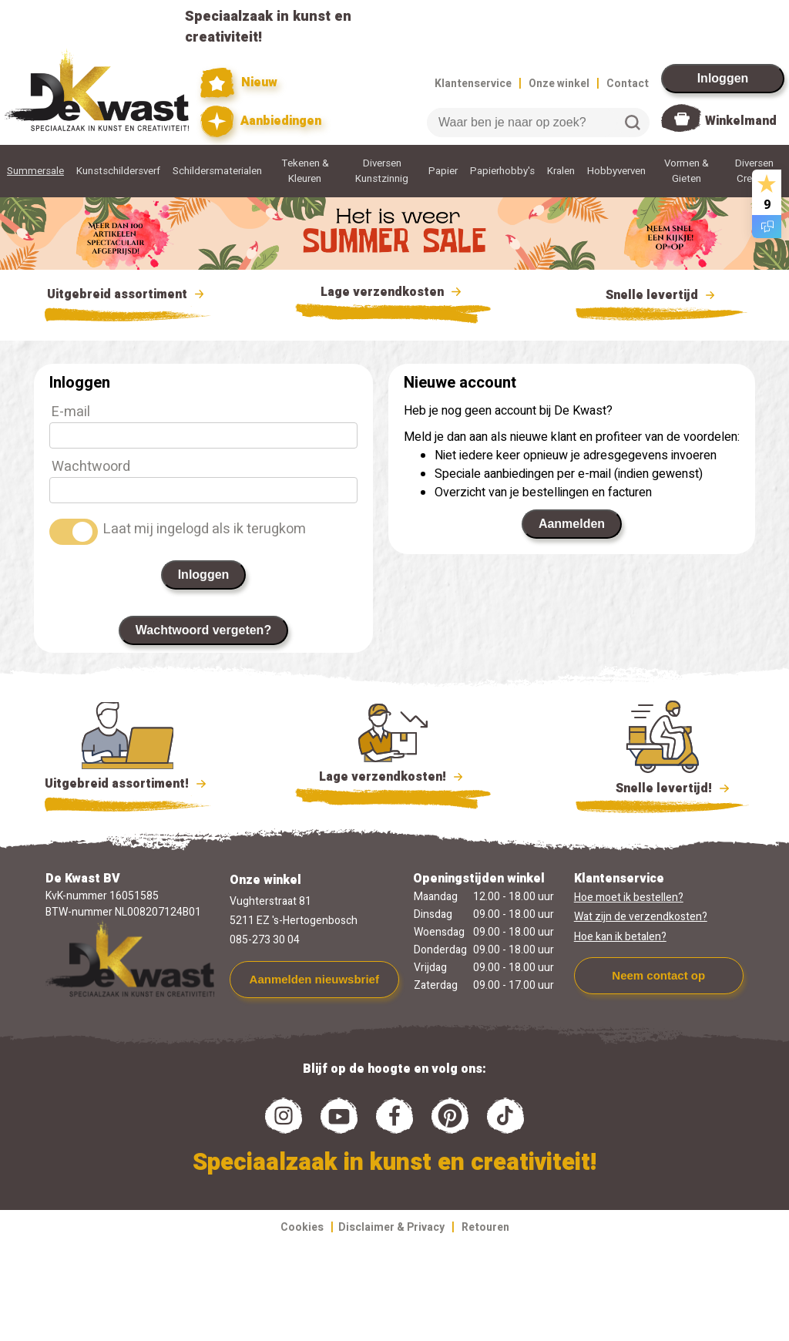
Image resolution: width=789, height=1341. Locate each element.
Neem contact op (658, 975)
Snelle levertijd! (662, 787)
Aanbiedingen (260, 121)
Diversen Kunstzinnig (381, 171)
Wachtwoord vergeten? (203, 630)
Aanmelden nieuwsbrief (314, 979)
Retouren (485, 1227)
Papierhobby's (502, 171)
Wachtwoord (91, 466)
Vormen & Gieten (686, 171)
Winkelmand (741, 121)
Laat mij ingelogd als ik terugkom (204, 529)
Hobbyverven (616, 171)
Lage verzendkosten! (393, 779)
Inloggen (723, 78)
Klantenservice (473, 84)
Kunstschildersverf (118, 171)
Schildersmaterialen (217, 171)
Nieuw (238, 83)
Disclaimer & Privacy (391, 1227)
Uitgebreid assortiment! (127, 784)
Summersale (35, 171)
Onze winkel (559, 84)
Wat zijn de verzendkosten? (640, 917)
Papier (443, 171)
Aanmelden (572, 523)
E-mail (71, 412)
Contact (627, 84)
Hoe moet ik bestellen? (628, 897)
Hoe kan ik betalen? (620, 937)
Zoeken (632, 122)
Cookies (302, 1227)
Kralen (561, 171)
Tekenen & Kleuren (305, 171)
